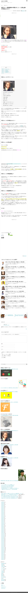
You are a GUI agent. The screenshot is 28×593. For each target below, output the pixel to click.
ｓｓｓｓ (21, 493)
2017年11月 (2, 534)
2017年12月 (2, 533)
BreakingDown (3, 563)
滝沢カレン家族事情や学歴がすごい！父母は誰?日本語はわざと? (9, 430)
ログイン (2, 584)
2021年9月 (2, 517)
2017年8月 (2, 538)
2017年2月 (2, 545)
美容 (1, 578)
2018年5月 (2, 527)
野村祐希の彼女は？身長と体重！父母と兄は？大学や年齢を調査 (9, 480)
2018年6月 (2, 526)
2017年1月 (2, 546)
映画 (1, 573)
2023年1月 (2, 510)
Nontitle (2, 564)
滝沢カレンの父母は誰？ (5, 70)
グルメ (2, 567)
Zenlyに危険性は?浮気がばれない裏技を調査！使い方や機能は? (9, 391)
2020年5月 (2, 518)
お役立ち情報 (3, 566)
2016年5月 (2, 555)
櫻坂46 (2, 574)
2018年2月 (2, 531)
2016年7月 (2, 553)
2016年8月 (2, 552)
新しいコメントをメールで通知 (6, 354)
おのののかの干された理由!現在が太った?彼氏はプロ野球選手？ (15, 271)
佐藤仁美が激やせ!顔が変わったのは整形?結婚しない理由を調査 (9, 444)
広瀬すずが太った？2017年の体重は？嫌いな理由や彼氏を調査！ (15, 296)
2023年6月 (2, 505)
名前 (2, 343)
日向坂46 (2, 572)
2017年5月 (2, 541)
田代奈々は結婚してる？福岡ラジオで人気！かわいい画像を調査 (10, 493)
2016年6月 (2, 554)
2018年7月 (2, 525)
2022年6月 (2, 512)
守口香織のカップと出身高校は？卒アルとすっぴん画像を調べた (15, 276)
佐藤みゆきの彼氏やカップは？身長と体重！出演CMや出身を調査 (15, 286)
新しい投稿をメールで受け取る (6, 355)
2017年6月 (2, 540)
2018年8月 (2, 524)
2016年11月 (2, 548)
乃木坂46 (2, 571)
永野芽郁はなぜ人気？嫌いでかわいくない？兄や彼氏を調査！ (14, 291)
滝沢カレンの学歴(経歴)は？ (5, 71)
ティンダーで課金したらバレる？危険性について (8, 484)
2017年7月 (2, 539)
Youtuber (2, 565)
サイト (2, 349)
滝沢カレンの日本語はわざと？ (6, 69)
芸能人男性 (2, 580)
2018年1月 (2, 532)
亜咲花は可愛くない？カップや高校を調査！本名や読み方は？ (9, 494)
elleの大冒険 (4, 1)
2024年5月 (2, 503)
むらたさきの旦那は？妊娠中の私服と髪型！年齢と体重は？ (14, 281)
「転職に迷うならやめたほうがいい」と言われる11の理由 (9, 489)
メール (2, 346)
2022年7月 (2, 511)
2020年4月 (2, 519)
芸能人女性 (23, 10)
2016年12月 (2, 547)
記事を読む (6, 279)
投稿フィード (3, 585)
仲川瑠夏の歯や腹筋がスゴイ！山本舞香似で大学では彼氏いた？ (10, 488)
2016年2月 (2, 559)
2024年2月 (2, 504)
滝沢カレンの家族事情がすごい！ (6, 72)
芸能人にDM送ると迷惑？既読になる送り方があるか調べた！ (9, 495)
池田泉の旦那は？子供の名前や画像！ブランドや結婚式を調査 (14, 266)
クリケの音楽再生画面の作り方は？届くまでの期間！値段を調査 (9, 415)
